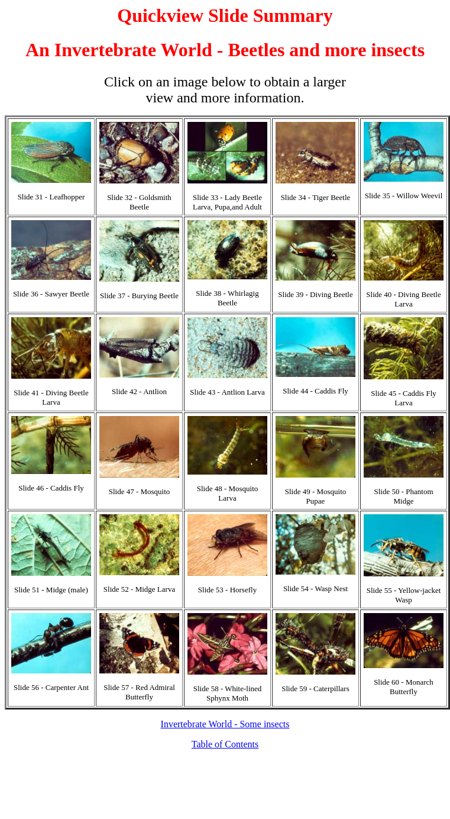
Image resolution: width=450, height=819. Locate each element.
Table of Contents (225, 744)
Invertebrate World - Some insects (225, 724)
